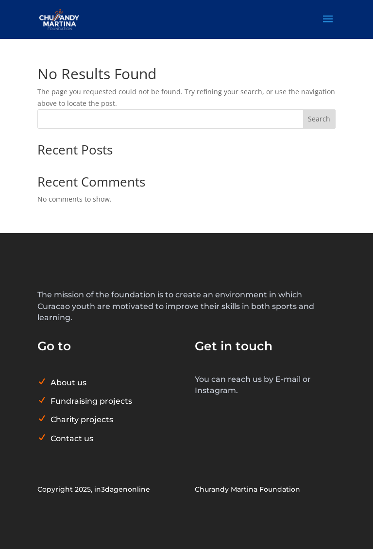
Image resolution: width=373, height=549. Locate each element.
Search (319, 118)
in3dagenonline (122, 489)
